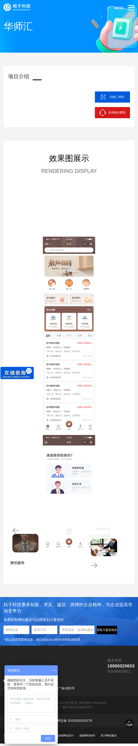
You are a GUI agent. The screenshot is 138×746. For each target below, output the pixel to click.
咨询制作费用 (117, 112)
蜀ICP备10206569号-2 (77, 709)
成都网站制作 (87, 738)
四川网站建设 (109, 738)
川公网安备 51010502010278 (71, 723)
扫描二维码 (117, 97)
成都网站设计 (66, 738)
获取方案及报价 (107, 632)
